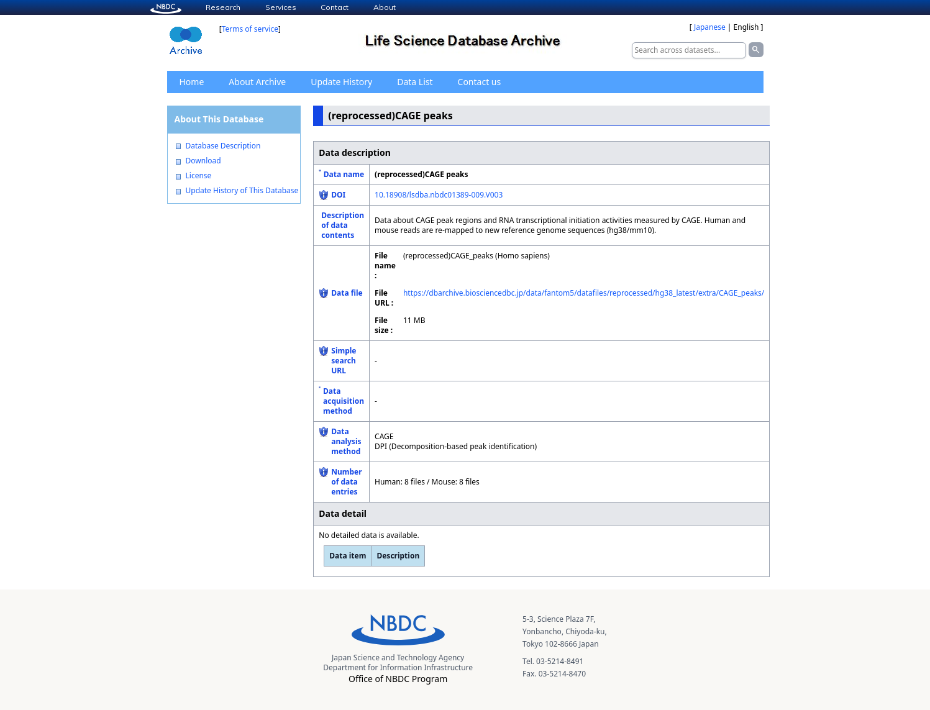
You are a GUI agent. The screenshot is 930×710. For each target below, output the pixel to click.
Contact (335, 7)
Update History (341, 82)
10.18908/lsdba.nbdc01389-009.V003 (439, 194)
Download (203, 161)
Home (192, 82)
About (384, 7)
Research (223, 7)
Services (280, 7)
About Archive (257, 82)
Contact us (479, 82)
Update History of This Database (242, 191)
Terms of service (250, 29)
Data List (414, 82)
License (199, 176)
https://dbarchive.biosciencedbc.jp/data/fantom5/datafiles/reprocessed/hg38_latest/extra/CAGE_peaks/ (583, 293)
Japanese (710, 27)
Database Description (223, 146)
